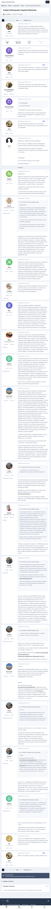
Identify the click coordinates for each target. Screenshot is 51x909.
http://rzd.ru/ (40, 691)
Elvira (9, 340)
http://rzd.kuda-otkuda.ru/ (24, 494)
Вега (9, 310)
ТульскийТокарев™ (9, 90)
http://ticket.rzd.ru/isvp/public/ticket (26, 687)
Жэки (9, 267)
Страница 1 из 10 (28, 20)
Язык (3, 904)
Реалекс (9, 565)
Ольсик (9, 206)
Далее (17, 20)
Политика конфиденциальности (13, 904)
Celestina (9, 291)
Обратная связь (25, 904)
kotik (9, 14)
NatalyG (9, 179)
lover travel (9, 396)
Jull (9, 843)
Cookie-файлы (33, 904)
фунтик (9, 513)
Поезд (20, 14)
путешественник (9, 55)
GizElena (9, 364)
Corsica (9, 471)
